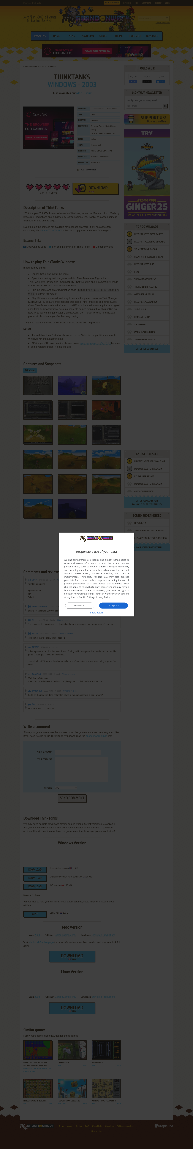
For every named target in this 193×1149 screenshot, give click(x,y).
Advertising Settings (84, 593)
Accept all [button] (113, 605)
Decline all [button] (79, 605)
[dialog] (96, 574)
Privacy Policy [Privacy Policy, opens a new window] (103, 597)
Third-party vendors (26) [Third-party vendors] (94, 576)
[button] (96, 612)
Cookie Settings (87, 597)
